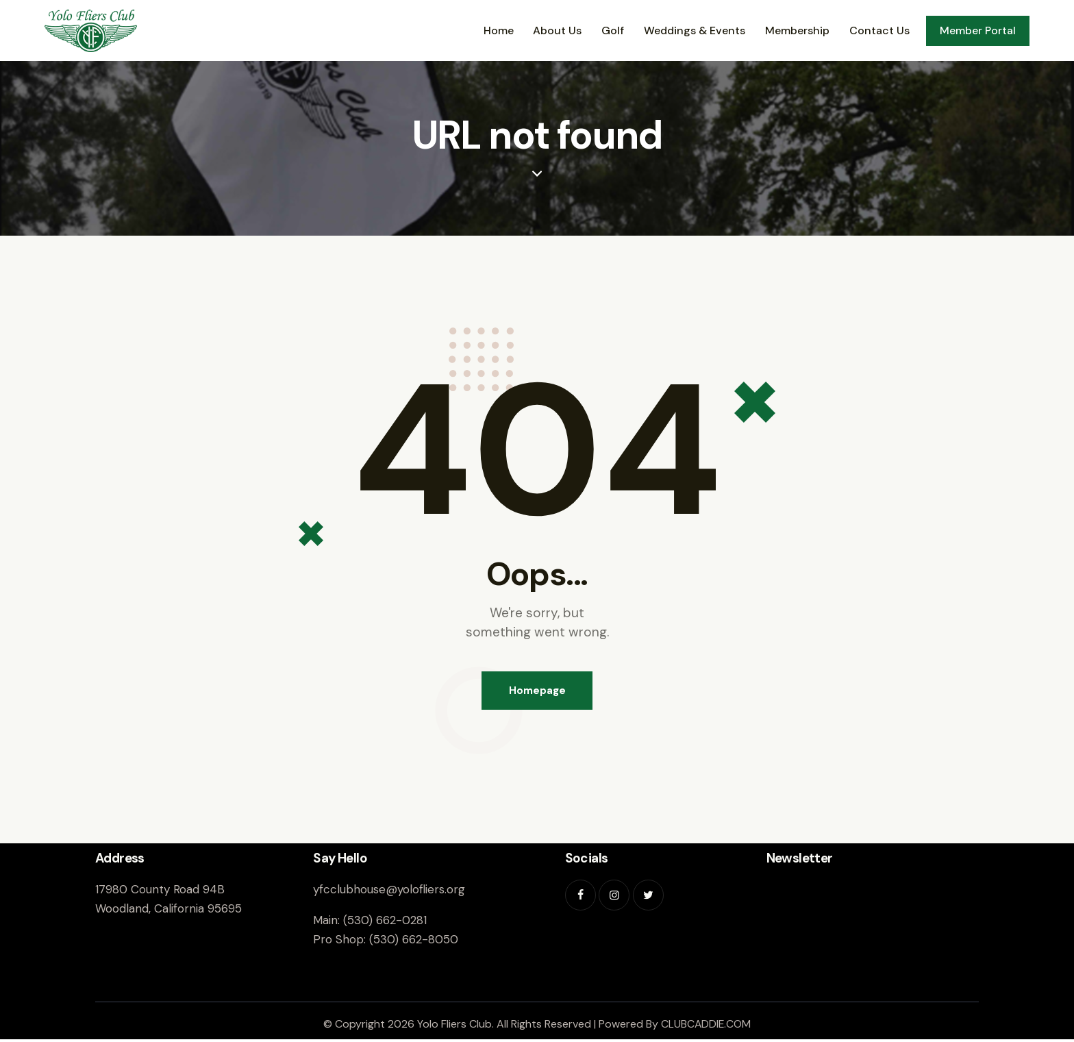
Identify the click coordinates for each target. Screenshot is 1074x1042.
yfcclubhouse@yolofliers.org (389, 891)
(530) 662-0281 (385, 922)
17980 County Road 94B (160, 891)
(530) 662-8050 (413, 942)
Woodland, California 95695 (168, 910)
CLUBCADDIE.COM (705, 1026)
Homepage (537, 691)
